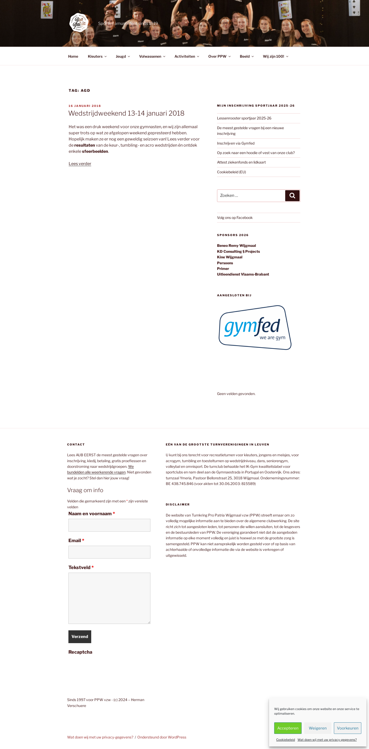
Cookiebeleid (285, 740)
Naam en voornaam (91, 513)
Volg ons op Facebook (235, 217)
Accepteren (288, 728)
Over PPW (219, 56)
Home (73, 56)
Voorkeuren (347, 728)
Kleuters (97, 56)
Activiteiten (187, 56)
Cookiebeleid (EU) (231, 172)
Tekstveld (81, 567)
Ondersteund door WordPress (161, 737)
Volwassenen (152, 56)
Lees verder (80, 163)
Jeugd (123, 56)
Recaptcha (80, 652)
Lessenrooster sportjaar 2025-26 (244, 118)
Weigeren (318, 728)
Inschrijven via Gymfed (235, 143)
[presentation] (107, 667)
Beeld (247, 56)
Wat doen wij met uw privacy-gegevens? (327, 740)
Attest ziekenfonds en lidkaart (241, 162)
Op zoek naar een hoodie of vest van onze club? (256, 152)
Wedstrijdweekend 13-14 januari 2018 (126, 113)
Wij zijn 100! (276, 56)
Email (76, 540)
